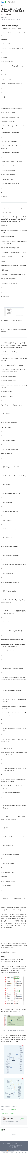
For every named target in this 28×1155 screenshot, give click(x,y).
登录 (26, 2)
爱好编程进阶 (8, 14)
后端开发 (12, 1113)
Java (3, 1113)
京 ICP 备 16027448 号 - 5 (14, 1146)
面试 (7, 1113)
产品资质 (14, 1147)
